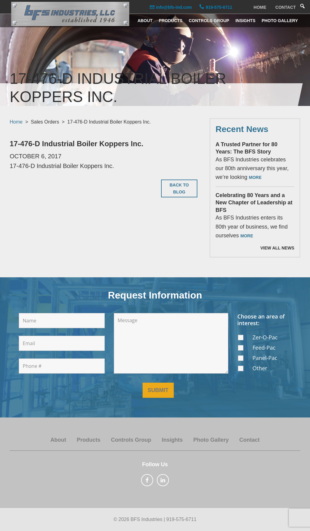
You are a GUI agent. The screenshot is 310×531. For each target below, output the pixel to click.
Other (259, 368)
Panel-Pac (264, 358)
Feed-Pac (263, 347)
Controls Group (131, 440)
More (255, 177)
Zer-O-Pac (265, 337)
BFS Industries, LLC (70, 14)
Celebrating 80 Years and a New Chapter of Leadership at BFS (254, 202)
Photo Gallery (211, 440)
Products (88, 440)
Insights (172, 440)
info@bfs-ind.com (173, 7)
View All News (277, 248)
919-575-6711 (217, 7)
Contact (249, 440)
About (58, 440)
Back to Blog (179, 188)
